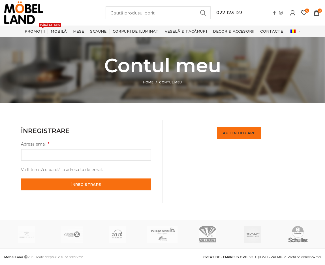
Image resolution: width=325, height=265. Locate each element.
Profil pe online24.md (304, 257)
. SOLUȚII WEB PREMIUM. (245, 257)
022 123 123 (229, 12)
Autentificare (239, 133)
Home (148, 82)
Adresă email (35, 144)
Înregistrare (86, 184)
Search (203, 12)
